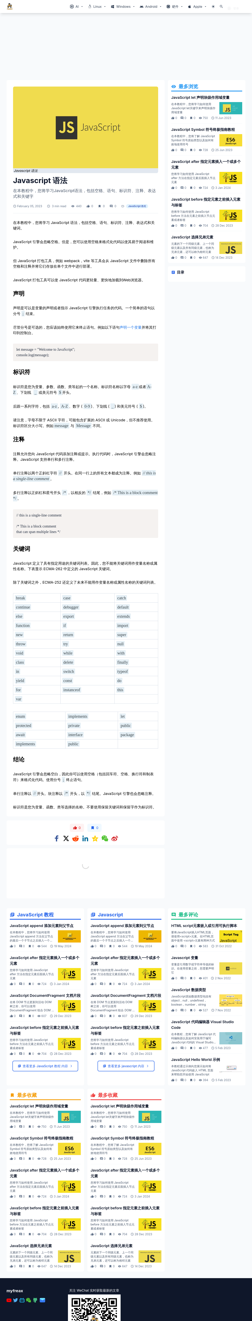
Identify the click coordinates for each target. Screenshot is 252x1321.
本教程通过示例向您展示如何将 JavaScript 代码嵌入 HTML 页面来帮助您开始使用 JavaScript (192, 1070)
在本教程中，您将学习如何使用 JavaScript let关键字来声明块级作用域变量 (193, 108)
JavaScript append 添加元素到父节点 (41, 926)
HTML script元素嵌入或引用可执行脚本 (204, 926)
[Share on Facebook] (56, 838)
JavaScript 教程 (137, 206)
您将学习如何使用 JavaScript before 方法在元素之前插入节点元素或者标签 (193, 215)
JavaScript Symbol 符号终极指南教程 (203, 129)
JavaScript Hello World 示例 (195, 1059)
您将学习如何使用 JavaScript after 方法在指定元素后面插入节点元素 (193, 178)
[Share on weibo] (114, 838)
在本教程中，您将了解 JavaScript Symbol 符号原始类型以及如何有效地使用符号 (193, 140)
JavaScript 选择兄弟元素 (192, 237)
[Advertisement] (126, 48)
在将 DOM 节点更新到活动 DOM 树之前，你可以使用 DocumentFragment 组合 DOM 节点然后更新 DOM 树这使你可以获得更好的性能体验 (32, 1010)
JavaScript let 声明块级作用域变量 (200, 97)
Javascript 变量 (184, 958)
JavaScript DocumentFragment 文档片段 (45, 995)
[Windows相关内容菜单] (76, 6)
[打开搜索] (221, 6)
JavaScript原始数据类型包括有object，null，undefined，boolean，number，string (191, 1000)
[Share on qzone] (95, 838)
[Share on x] (66, 838)
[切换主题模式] (213, 6)
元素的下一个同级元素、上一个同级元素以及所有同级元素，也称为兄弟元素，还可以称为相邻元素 (192, 248)
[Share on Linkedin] (85, 838)
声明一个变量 (131, 327)
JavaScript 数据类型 (188, 990)
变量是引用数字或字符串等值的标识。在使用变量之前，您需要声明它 (192, 968)
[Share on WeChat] (105, 838)
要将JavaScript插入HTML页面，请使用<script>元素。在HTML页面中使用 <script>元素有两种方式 (193, 936)
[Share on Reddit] (75, 838)
